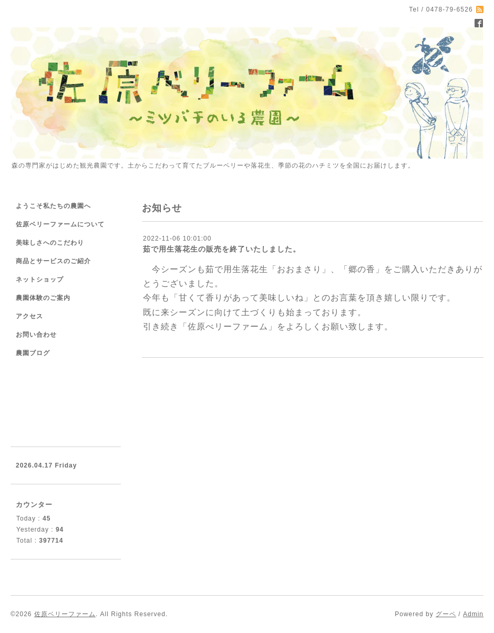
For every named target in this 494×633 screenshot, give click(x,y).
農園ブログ (33, 353)
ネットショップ (40, 279)
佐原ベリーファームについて (60, 224)
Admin (473, 614)
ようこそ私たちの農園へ (53, 206)
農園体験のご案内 (43, 298)
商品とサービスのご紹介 (53, 261)
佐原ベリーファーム (65, 614)
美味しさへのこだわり (50, 242)
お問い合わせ (36, 334)
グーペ (446, 614)
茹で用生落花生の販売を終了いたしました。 (222, 249)
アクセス (29, 316)
